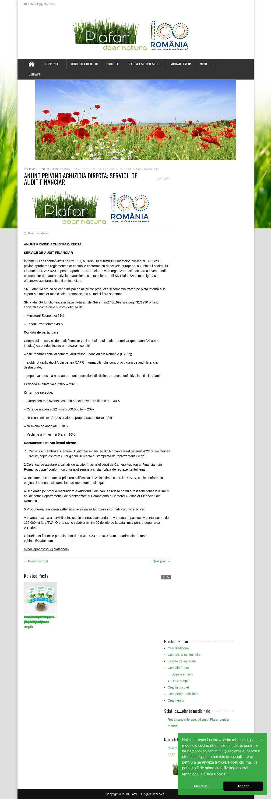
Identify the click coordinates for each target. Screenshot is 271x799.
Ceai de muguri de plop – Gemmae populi (74, 619)
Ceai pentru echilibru (183, 694)
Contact (34, 74)
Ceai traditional (179, 648)
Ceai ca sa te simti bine (185, 655)
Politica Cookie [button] (213, 774)
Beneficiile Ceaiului (84, 63)
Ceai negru (176, 700)
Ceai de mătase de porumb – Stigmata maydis (106, 621)
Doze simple (181, 681)
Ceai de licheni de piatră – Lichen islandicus (144, 619)
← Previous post (36, 561)
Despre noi (50, 63)
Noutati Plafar (180, 63)
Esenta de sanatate (182, 661)
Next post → (161, 561)
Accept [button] (243, 786)
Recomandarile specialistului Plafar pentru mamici (198, 723)
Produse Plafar (38, 233)
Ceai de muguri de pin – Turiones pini (38, 619)
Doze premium (182, 674)
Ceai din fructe (178, 668)
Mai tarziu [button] (202, 786)
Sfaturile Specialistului (144, 63)
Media (204, 63)
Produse (113, 63)
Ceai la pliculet (178, 687)
